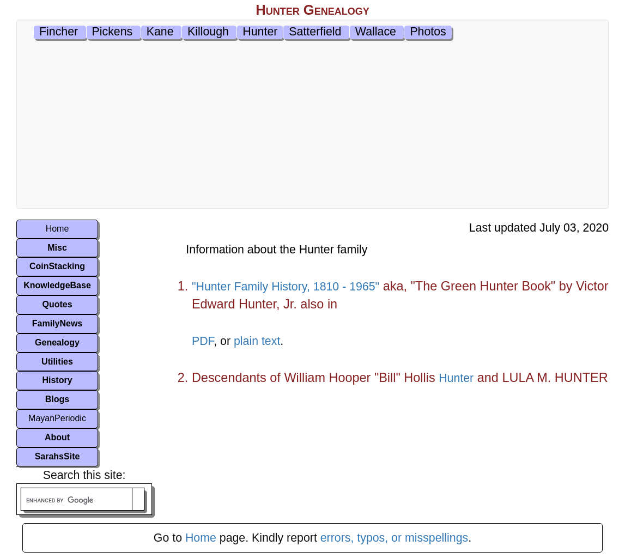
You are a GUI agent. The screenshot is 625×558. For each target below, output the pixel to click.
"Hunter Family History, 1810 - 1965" (285, 286)
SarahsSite (57, 456)
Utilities (57, 361)
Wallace (375, 31)
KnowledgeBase (57, 285)
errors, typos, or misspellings (394, 537)
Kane (160, 31)
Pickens (112, 31)
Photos (428, 31)
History (57, 380)
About (57, 437)
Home (57, 228)
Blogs (57, 399)
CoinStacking (57, 266)
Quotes (57, 304)
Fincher (58, 31)
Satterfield (315, 31)
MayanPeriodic (57, 418)
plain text (257, 341)
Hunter (259, 31)
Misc (57, 247)
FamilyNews (57, 323)
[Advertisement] (312, 126)
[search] (76, 500)
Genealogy (57, 342)
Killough (208, 31)
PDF (203, 341)
